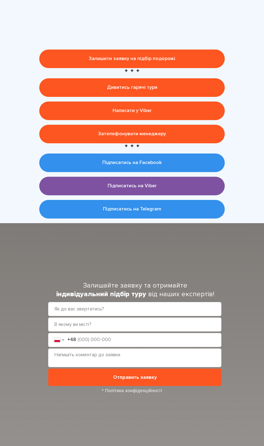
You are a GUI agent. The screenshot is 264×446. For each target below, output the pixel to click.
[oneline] (134, 324)
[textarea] (134, 358)
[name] (134, 309)
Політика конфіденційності (133, 390)
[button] (132, 59)
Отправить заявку (135, 377)
